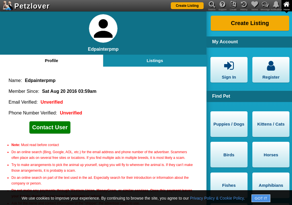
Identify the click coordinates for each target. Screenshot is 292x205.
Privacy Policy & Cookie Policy (217, 198)
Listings (155, 60)
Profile (51, 60)
